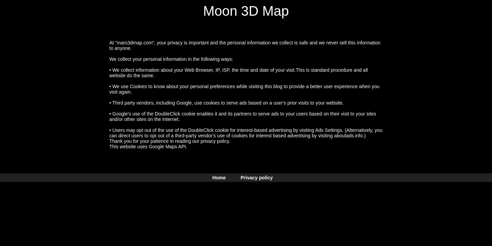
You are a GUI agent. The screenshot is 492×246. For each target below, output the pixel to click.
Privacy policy (257, 177)
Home (219, 177)
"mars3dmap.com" (134, 42)
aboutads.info (348, 135)
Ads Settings (328, 130)
